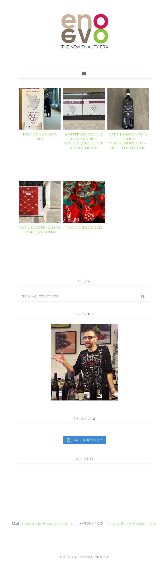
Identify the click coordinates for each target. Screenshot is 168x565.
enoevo (84, 31)
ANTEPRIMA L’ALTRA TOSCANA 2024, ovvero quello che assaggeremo (83, 141)
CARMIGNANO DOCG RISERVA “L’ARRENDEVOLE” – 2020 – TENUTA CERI (128, 141)
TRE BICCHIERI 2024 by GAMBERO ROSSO (40, 229)
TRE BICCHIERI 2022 (84, 227)
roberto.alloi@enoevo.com (44, 523)
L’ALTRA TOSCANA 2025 (40, 136)
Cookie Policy (144, 523)
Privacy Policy (119, 523)
